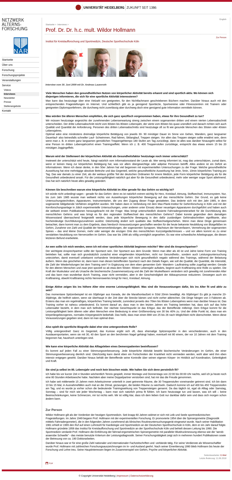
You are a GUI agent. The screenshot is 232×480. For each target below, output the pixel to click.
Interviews (9, 94)
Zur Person (221, 37)
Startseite (7, 59)
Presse (7, 102)
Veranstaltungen (11, 80)
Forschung (8, 70)
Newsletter (9, 98)
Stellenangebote (12, 106)
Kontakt (6, 110)
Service (6, 85)
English (222, 19)
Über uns (7, 64)
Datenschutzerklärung (141, 475)
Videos (7, 90)
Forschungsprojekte (13, 75)
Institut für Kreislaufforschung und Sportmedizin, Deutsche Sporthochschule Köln (92, 41)
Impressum (123, 475)
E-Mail (223, 455)
